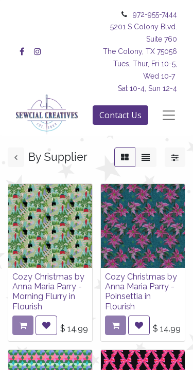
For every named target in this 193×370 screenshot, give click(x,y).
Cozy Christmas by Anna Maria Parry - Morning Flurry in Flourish (48, 291)
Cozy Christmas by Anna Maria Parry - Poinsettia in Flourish (141, 291)
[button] (46, 325)
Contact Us (120, 115)
